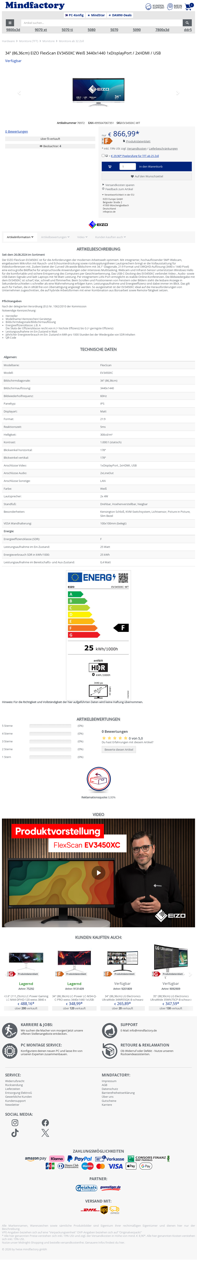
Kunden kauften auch (109, 237)
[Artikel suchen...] (101, 22)
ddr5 (188, 30)
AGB (104, 1085)
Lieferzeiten (12, 1089)
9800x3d (13, 30)
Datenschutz (110, 1089)
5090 (137, 30)
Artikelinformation (19, 237)
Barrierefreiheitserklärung (118, 1093)
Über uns (107, 1097)
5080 (91, 30)
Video (81, 237)
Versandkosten (137, 148)
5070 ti (67, 30)
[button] (10, 22)
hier (121, 1242)
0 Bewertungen (16, 131)
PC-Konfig (74, 15)
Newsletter (12, 1105)
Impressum (109, 1081)
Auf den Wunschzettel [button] (146, 176)
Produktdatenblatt (136, 141)
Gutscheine (109, 1101)
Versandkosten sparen (118, 185)
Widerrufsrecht (14, 1081)
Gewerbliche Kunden (18, 1097)
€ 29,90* (135, 156)
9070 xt (41, 30)
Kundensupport (15, 1101)
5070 (114, 30)
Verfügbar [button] (13, 61)
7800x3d (162, 30)
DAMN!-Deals (120, 15)
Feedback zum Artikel (117, 189)
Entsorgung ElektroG (18, 1093)
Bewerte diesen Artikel (119, 749)
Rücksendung (14, 1085)
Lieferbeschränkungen (163, 148)
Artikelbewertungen (54, 237)
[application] (98, 873)
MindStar (96, 15)
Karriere (107, 1105)
